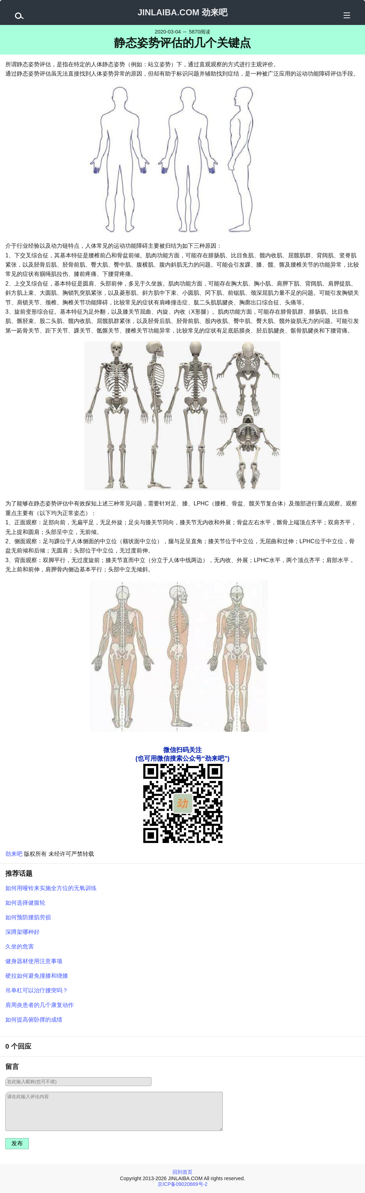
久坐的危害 (19, 946)
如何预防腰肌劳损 (28, 917)
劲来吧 (13, 854)
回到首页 (182, 1172)
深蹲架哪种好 (22, 932)
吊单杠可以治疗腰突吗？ (36, 990)
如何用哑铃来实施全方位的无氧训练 (51, 888)
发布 (17, 1143)
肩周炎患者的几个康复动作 (39, 1005)
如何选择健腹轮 (25, 903)
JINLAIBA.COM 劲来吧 (182, 12)
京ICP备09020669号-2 (182, 1184)
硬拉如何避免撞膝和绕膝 (36, 976)
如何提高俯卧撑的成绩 (33, 1020)
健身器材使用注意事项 (33, 961)
